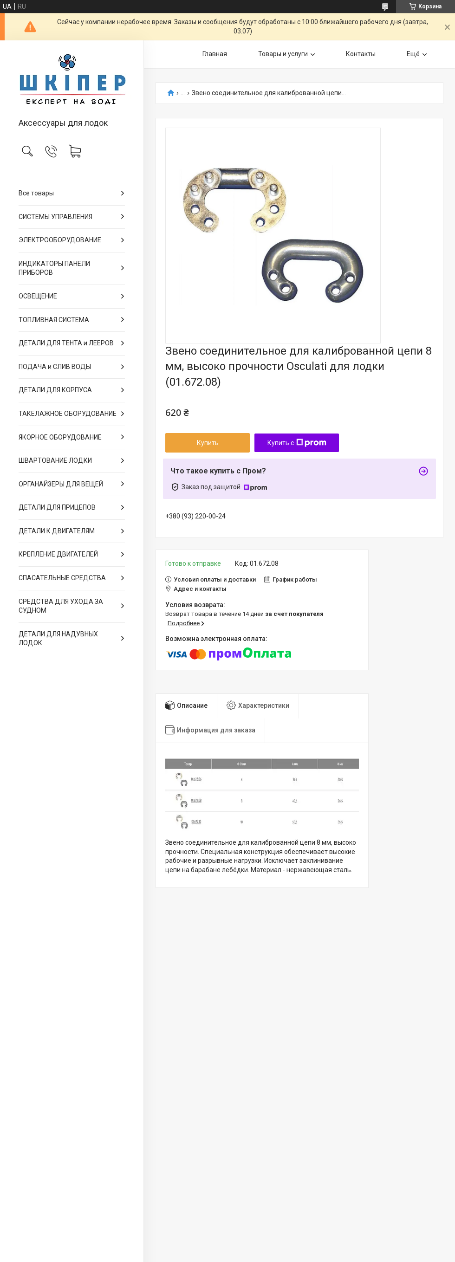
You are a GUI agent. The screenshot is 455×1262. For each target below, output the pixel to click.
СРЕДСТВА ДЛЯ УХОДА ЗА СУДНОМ (61, 606)
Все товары (36, 193)
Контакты (361, 54)
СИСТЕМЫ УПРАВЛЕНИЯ (55, 216)
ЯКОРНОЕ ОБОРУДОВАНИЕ (60, 437)
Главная (214, 54)
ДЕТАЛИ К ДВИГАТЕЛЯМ (57, 531)
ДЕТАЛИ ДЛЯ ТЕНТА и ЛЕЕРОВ (66, 343)
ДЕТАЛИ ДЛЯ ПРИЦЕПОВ (57, 507)
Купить (208, 443)
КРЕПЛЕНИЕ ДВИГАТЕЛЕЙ (58, 554)
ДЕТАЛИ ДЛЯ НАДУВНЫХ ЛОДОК (58, 638)
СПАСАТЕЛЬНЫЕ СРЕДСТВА (62, 578)
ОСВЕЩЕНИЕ (38, 296)
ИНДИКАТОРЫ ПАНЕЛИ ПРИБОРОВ (54, 268)
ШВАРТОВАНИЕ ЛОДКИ (55, 460)
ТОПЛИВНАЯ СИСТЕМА (54, 320)
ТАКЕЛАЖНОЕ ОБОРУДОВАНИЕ (68, 413)
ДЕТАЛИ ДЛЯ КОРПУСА (55, 390)
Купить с (296, 443)
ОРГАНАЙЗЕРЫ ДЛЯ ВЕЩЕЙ (61, 484)
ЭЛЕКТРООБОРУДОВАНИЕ (60, 240)
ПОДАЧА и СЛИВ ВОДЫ (55, 366)
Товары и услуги (283, 54)
